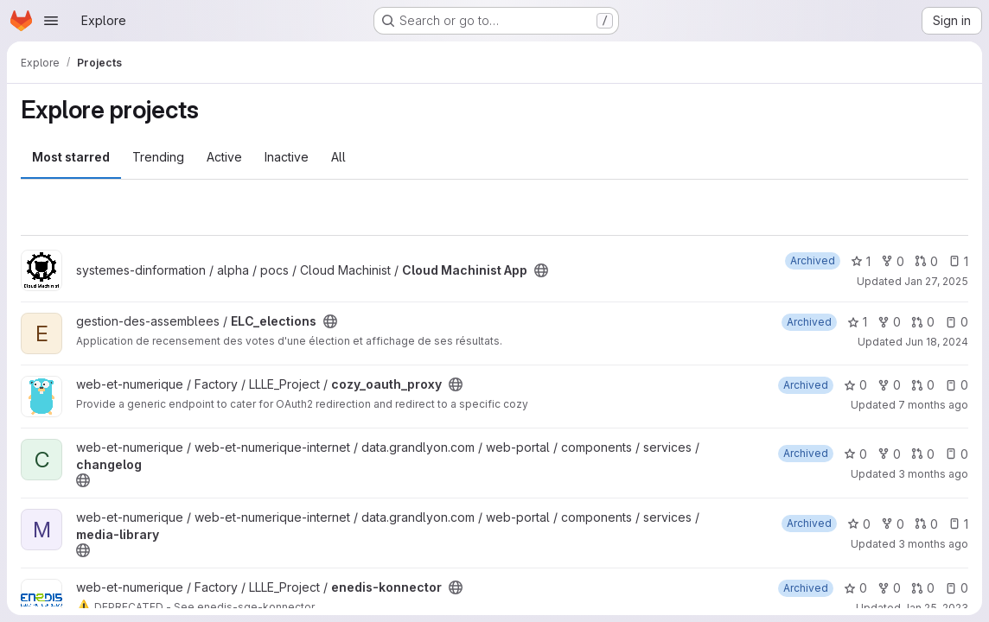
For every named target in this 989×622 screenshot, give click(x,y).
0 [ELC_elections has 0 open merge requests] (923, 321)
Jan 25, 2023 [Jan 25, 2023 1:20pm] (935, 607)
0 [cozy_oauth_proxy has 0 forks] (889, 385)
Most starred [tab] (71, 156)
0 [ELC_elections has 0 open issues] (956, 321)
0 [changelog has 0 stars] (855, 454)
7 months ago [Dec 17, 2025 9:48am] (933, 404)
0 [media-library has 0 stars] (859, 524)
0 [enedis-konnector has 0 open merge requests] (923, 588)
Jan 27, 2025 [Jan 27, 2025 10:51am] (936, 281)
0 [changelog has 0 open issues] (956, 454)
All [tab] (338, 156)
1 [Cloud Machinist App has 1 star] (861, 261)
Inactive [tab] (287, 156)
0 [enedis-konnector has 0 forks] (889, 588)
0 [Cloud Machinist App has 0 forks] (892, 261)
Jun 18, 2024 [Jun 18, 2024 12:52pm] (936, 341)
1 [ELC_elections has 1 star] (857, 321)
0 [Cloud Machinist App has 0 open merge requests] (926, 261)
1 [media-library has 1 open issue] (958, 524)
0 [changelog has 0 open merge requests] (923, 454)
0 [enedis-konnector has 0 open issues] (956, 588)
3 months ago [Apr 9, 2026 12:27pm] (933, 473)
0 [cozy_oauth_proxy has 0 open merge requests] (923, 385)
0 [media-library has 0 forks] (892, 524)
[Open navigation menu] (51, 21)
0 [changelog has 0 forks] (889, 454)
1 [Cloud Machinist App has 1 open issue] (958, 261)
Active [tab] (224, 156)
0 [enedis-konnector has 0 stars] (855, 588)
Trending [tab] (158, 156)
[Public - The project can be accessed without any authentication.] (541, 270)
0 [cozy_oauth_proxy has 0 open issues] (956, 385)
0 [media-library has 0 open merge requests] (926, 524)
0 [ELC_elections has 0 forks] (889, 321)
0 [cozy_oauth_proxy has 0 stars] (855, 385)
